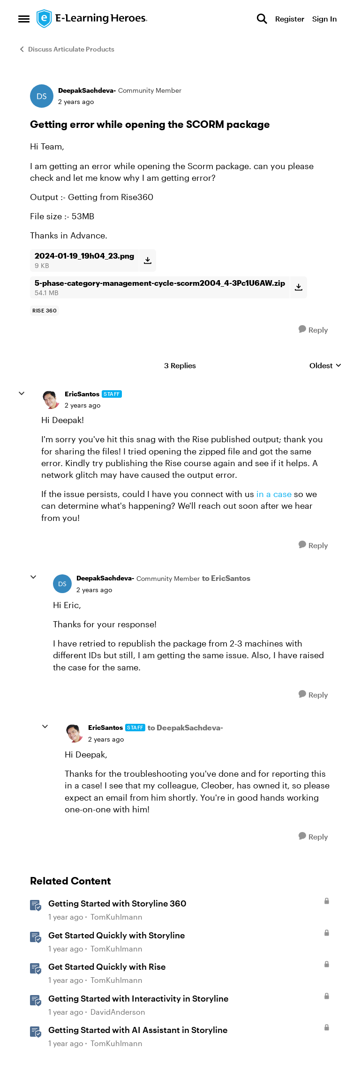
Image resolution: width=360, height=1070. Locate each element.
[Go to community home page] (92, 18)
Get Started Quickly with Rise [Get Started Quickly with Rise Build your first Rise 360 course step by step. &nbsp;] (106, 966)
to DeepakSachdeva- (185, 727)
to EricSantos (226, 577)
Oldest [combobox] (325, 366)
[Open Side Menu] (24, 19)
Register (289, 18)
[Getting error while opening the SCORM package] (82, 405)
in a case (274, 494)
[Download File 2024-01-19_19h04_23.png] (147, 260)
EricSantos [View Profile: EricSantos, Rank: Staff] (82, 394)
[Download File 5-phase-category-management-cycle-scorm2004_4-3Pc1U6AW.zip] (298, 287)
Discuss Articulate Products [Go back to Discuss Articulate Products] (66, 49)
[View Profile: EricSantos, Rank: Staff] (50, 399)
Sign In (324, 18)
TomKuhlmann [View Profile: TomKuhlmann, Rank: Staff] (116, 916)
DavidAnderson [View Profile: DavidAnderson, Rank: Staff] (117, 1011)
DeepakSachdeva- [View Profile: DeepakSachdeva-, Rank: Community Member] (87, 90)
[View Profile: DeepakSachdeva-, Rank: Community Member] (41, 96)
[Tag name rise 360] (44, 310)
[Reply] (313, 329)
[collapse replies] (21, 393)
